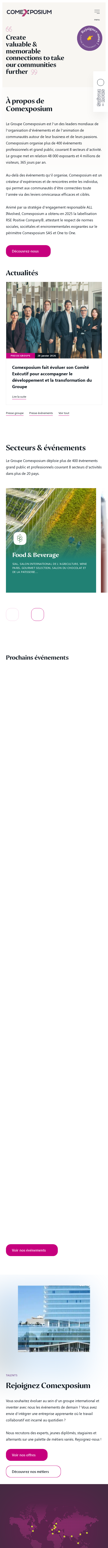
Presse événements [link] (41, 413)
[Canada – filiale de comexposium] (32, 1526)
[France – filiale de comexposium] (52, 1530)
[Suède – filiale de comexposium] (56, 1523)
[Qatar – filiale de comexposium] (64, 1536)
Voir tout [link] (64, 413)
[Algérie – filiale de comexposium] (53, 1533)
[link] (29, 12)
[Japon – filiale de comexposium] (87, 1533)
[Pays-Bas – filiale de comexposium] (55, 1527)
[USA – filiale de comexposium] (33, 1531)
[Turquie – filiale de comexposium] (59, 1531)
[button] (12, 614)
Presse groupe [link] (15, 413)
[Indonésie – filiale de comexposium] (78, 1543)
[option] (51, 540)
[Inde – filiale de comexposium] (72, 1536)
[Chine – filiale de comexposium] (80, 1534)
